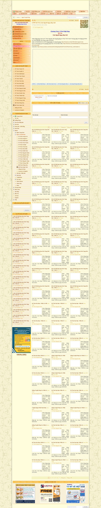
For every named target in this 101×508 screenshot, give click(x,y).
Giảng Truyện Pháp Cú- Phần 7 (59, 459)
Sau (76, 20)
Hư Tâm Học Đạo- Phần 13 (76, 442)
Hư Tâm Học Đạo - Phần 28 (38, 320)
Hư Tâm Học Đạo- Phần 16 (76, 425)
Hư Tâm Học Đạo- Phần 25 (38, 338)
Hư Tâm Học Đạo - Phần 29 (76, 303)
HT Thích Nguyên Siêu (18, 219)
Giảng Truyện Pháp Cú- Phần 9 (77, 407)
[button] (18, 11)
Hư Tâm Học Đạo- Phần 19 (58, 390)
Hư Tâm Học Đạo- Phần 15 (38, 442)
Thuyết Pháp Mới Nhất (21, 214)
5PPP (33, 83)
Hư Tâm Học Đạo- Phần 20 (76, 373)
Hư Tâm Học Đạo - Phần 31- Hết (39, 303)
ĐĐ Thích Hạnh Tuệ (51, 83)
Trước (72, 20)
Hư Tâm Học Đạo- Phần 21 (38, 373)
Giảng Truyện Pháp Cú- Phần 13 (77, 355)
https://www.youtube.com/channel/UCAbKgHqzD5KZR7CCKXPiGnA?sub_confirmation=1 (58, 46)
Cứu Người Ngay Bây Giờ (75, 83)
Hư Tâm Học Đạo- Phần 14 (58, 442)
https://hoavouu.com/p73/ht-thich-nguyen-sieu (72, 42)
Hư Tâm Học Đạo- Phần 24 (58, 338)
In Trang (33, 89)
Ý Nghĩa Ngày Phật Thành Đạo (39, 407)
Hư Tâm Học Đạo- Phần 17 (58, 425)
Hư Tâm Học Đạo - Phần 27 (58, 320)
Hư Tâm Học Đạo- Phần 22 (38, 355)
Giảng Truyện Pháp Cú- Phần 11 (39, 390)
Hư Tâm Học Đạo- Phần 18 (76, 390)
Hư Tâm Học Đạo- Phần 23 (76, 338)
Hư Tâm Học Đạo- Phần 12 (38, 459)
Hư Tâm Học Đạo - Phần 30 (58, 303)
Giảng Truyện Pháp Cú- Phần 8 (39, 425)
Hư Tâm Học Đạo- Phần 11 (76, 459)
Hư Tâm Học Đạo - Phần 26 (76, 320)
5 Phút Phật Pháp (41, 83)
